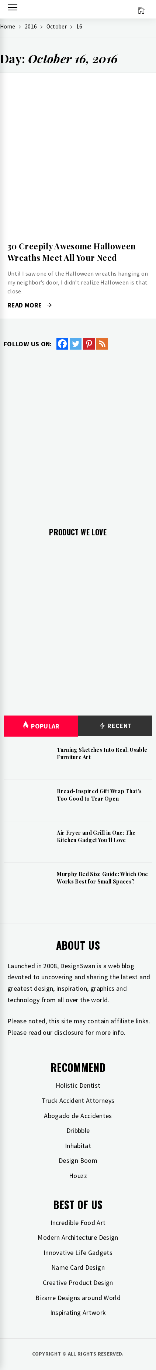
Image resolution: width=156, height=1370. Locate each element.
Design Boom (78, 1160)
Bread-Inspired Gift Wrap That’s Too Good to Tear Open (99, 795)
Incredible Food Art (78, 1222)
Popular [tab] (41, 726)
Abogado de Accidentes (78, 1115)
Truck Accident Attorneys (78, 1100)
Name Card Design (78, 1267)
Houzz (78, 1175)
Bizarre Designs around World (78, 1297)
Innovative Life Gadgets (78, 1252)
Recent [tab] (115, 726)
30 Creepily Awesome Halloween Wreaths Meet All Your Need (71, 251)
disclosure (69, 1032)
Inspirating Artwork (78, 1312)
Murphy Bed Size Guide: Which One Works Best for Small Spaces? (102, 878)
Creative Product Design (78, 1282)
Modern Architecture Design (78, 1237)
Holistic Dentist (78, 1085)
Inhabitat (78, 1145)
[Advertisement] (78, 432)
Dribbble (78, 1130)
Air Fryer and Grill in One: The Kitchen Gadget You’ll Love (96, 836)
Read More (29, 305)
